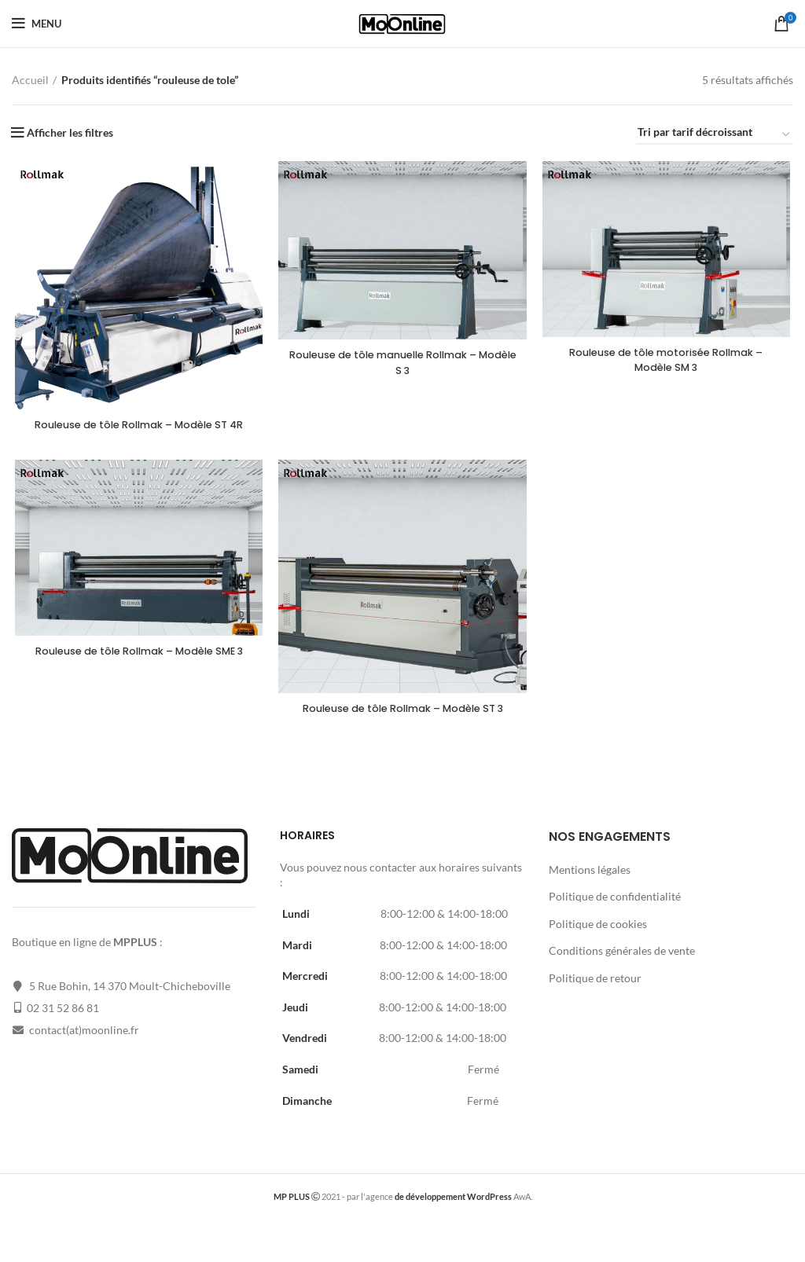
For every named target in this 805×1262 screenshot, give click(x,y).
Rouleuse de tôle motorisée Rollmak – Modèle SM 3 (668, 361)
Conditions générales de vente (622, 963)
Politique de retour (595, 991)
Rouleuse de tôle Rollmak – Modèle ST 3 (403, 727)
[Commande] (714, 135)
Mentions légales (589, 882)
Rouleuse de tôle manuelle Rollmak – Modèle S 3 (402, 364)
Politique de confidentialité (615, 909)
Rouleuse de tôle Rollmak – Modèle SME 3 (137, 677)
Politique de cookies (598, 937)
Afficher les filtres (70, 132)
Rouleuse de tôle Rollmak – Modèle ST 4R (137, 433)
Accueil (30, 79)
